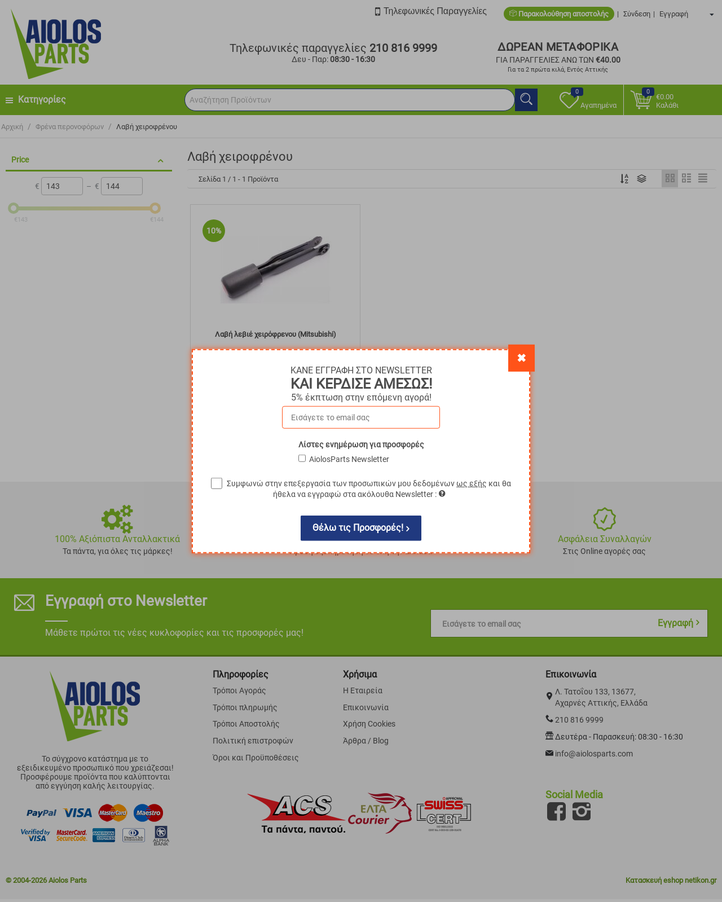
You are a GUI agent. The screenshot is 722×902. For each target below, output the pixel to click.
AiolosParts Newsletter (349, 458)
